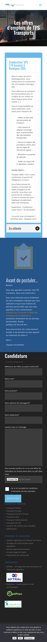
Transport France (14, 508)
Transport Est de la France (18, 514)
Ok (14, 638)
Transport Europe (14, 511)
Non (20, 638)
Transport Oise (13, 517)
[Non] (44, 633)
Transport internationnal (17, 520)
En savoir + (29, 638)
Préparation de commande (18, 555)
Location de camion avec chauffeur (21, 526)
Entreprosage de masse (16, 552)
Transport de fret (14, 523)
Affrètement (12, 529)
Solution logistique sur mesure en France (24, 540)
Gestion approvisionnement (18, 549)
